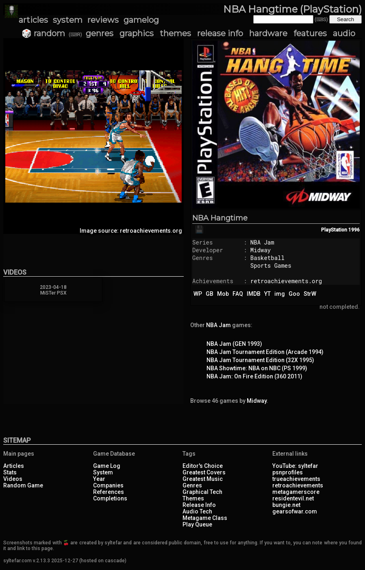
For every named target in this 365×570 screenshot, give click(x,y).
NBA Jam (262, 242)
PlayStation (334, 230)
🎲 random (43, 33)
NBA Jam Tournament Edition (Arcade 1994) (265, 352)
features (310, 33)
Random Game (23, 485)
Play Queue (197, 524)
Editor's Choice (202, 466)
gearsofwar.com (294, 511)
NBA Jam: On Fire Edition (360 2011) (254, 376)
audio (344, 33)
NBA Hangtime (220, 218)
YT (267, 293)
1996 (354, 230)
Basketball (267, 258)
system (68, 20)
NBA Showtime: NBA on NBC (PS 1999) (256, 368)
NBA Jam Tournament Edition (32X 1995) (260, 360)
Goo (294, 293)
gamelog (141, 20)
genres (99, 33)
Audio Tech (197, 511)
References (108, 492)
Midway (260, 250)
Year (99, 479)
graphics (136, 33)
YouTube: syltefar (295, 466)
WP (197, 293)
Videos (12, 479)
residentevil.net (293, 498)
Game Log (106, 466)
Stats (10, 472)
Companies (108, 485)
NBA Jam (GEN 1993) (234, 344)
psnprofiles (287, 472)
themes (175, 33)
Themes (193, 498)
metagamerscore (295, 492)
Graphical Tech (202, 492)
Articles (13, 466)
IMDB (254, 293)
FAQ (237, 293)
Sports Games (270, 265)
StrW (310, 293)
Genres (192, 485)
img (279, 293)
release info (220, 33)
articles (33, 20)
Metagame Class (204, 518)
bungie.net (286, 505)
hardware (268, 33)
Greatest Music (202, 479)
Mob (223, 293)
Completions (110, 498)
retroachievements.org (286, 281)
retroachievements (297, 485)
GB (209, 293)
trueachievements (296, 479)
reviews (103, 20)
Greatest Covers (204, 472)
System (103, 472)
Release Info (199, 505)
